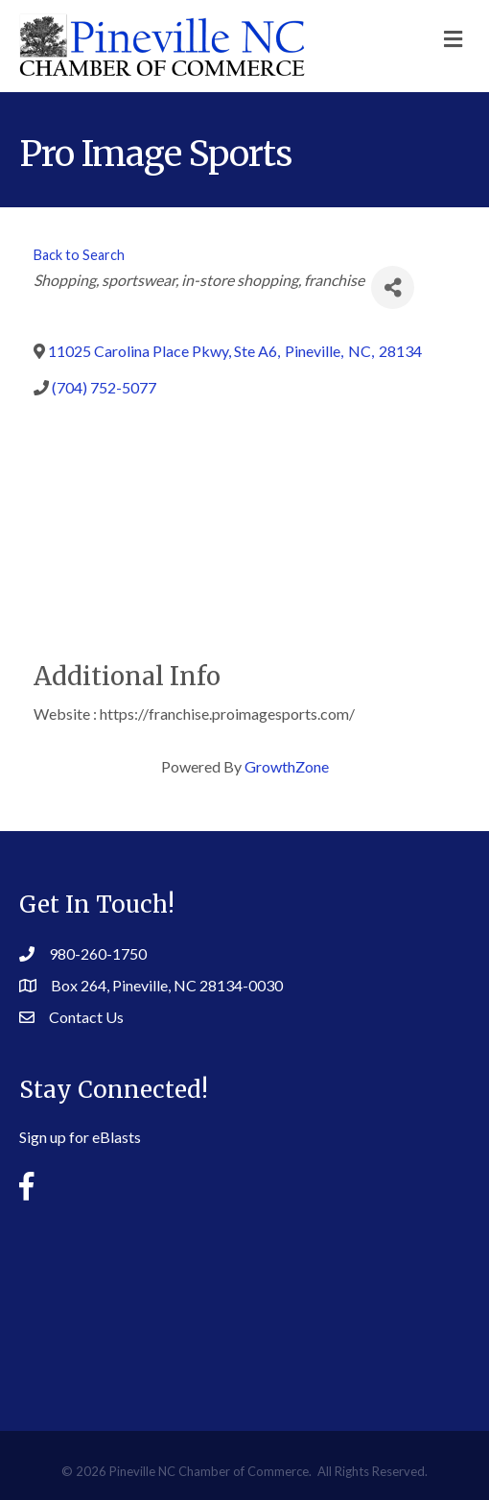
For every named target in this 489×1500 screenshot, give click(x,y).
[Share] (392, 287)
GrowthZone (286, 766)
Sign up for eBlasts (80, 1137)
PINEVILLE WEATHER (244, 1301)
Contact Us (86, 1017)
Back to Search (79, 255)
